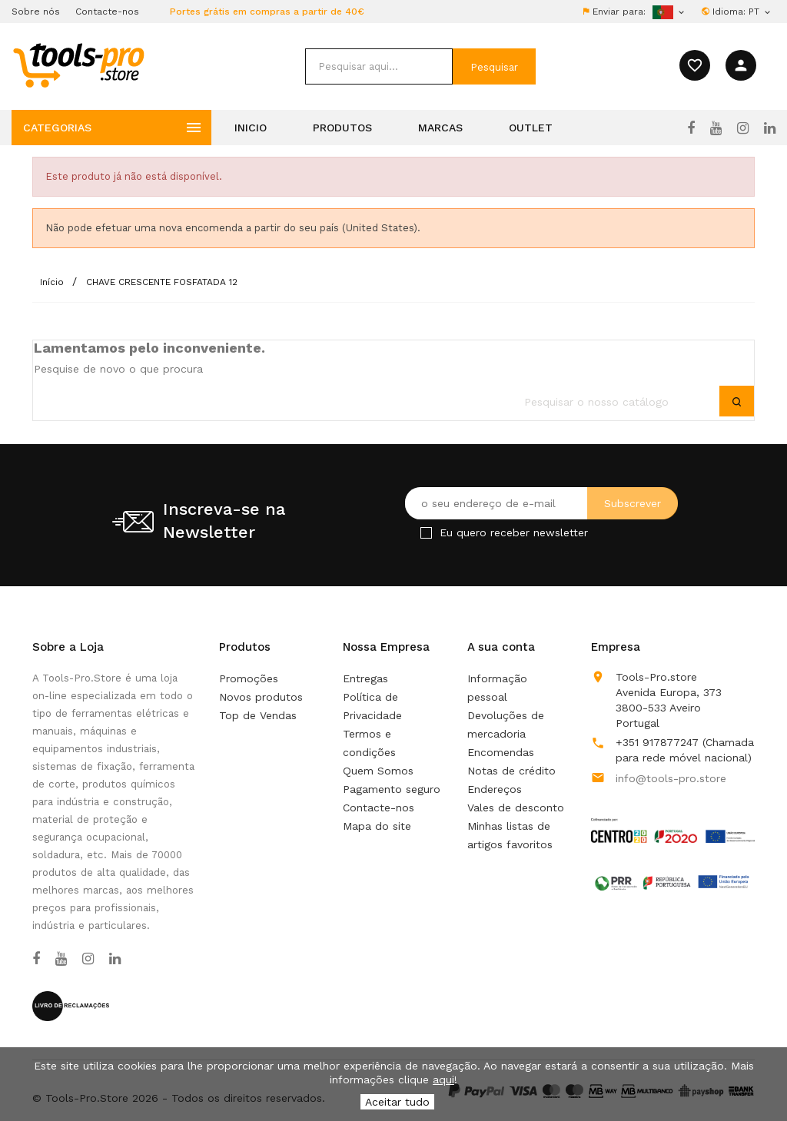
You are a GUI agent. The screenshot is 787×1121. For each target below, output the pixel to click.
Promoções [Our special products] (248, 678)
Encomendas (500, 752)
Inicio (250, 127)
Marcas (440, 127)
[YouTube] (716, 128)
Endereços (494, 789)
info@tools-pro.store (671, 778)
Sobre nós (36, 11)
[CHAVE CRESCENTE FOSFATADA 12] (161, 282)
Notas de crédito (511, 770)
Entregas (365, 678)
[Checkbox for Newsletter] (426, 533)
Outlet (531, 127)
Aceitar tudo (397, 1102)
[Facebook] (691, 128)
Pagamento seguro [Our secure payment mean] (391, 789)
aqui (443, 1079)
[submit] (494, 66)
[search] (379, 66)
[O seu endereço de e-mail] (541, 503)
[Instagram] (743, 128)
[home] (78, 64)
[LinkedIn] (769, 128)
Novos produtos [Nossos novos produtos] (261, 697)
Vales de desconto (515, 807)
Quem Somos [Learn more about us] (378, 770)
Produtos (342, 127)
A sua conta (501, 647)
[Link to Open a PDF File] (673, 816)
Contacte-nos (107, 11)
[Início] (53, 282)
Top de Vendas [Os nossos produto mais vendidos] (258, 715)
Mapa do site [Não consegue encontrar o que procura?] (377, 826)
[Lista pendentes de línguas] (760, 11)
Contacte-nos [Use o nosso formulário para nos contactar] (378, 807)
